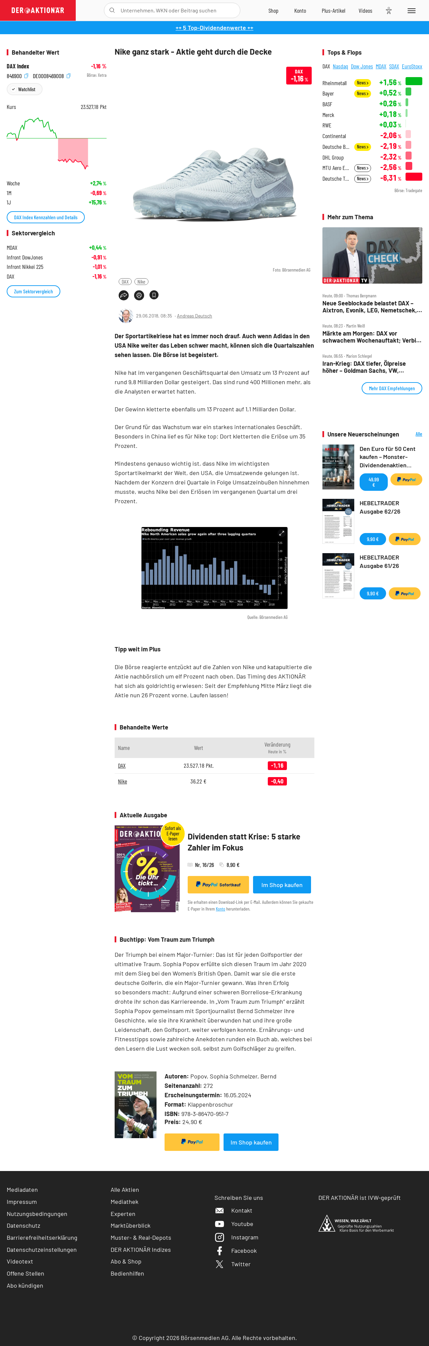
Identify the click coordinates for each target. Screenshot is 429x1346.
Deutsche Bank (336, 146)
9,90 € (373, 539)
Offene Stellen (25, 1273)
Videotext (20, 1261)
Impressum (22, 1201)
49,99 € (374, 482)
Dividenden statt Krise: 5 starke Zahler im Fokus (244, 842)
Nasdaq (340, 66)
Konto (220, 909)
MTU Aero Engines (336, 167)
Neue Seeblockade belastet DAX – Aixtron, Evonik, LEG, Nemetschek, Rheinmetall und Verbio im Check (369, 306)
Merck (328, 114)
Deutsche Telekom (336, 178)
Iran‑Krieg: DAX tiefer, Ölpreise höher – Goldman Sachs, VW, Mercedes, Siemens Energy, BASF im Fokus (371, 367)
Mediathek (124, 1201)
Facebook (235, 1250)
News (362, 82)
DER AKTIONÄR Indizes (141, 1249)
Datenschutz (23, 1225)
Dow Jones (362, 66)
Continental (334, 135)
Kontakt (233, 1210)
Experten (123, 1213)
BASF (327, 104)
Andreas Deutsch (194, 315)
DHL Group (333, 157)
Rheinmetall (334, 82)
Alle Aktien (125, 1189)
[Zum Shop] (273, 10)
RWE (326, 125)
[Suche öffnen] (112, 10)
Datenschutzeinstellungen (42, 1249)
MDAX (381, 66)
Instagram (236, 1237)
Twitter (232, 1264)
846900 (17, 75)
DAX (125, 281)
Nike (141, 281)
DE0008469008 (51, 75)
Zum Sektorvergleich (33, 291)
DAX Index (18, 66)
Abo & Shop (126, 1261)
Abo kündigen (25, 1285)
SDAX (394, 66)
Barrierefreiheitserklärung (42, 1237)
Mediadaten (22, 1189)
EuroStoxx (412, 66)
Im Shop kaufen (282, 884)
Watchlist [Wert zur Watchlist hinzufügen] (26, 89)
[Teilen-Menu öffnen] (124, 295)
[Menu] (410, 10)
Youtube (233, 1223)
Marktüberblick (130, 1225)
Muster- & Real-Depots (141, 1237)
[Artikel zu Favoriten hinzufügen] (154, 294)
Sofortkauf (218, 884)
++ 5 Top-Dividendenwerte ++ (214, 27)
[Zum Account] (300, 10)
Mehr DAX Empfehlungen (392, 388)
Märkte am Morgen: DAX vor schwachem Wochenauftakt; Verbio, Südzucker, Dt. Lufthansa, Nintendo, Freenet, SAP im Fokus (371, 337)
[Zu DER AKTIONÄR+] (333, 10)
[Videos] (365, 10)
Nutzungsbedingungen (37, 1213)
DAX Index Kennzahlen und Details (45, 217)
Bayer (328, 93)
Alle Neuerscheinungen (412, 434)
